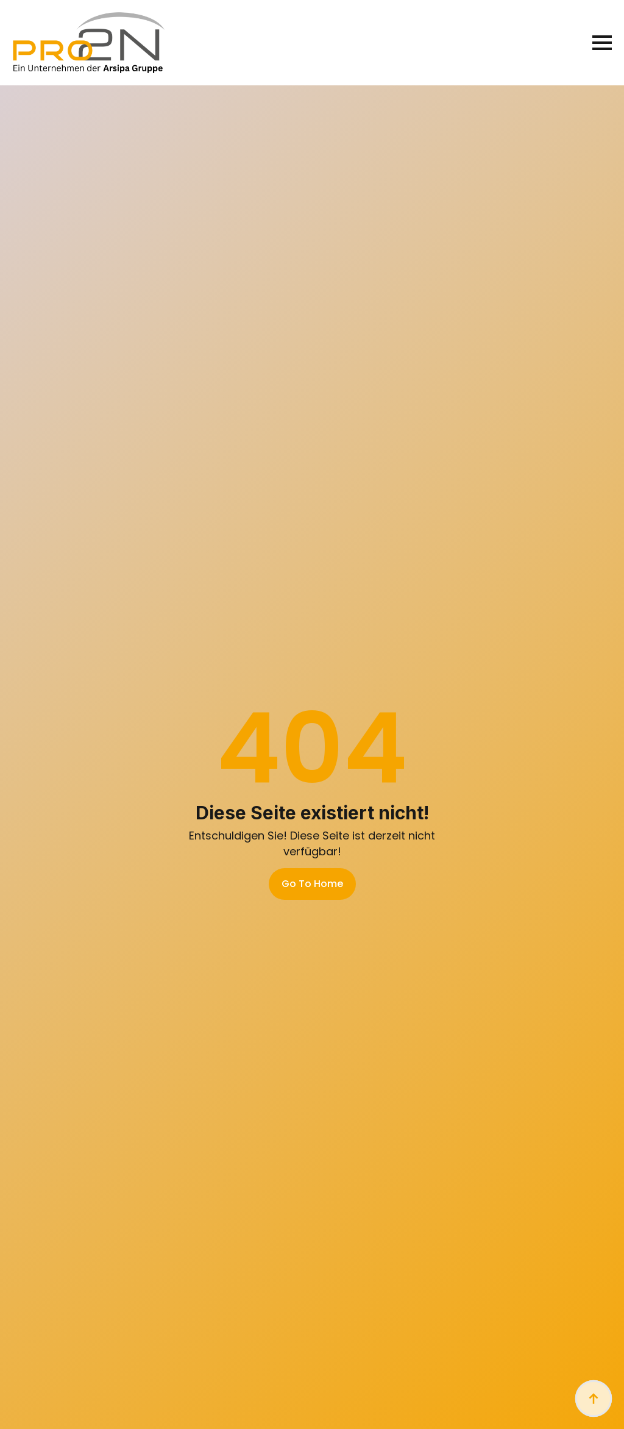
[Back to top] (593, 1398)
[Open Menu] (602, 42)
